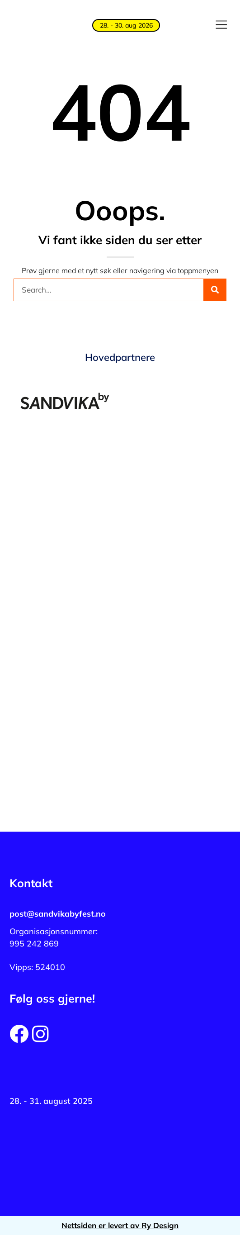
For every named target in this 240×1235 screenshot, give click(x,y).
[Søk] (214, 290)
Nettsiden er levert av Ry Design (120, 1225)
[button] (221, 25)
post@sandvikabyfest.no (57, 914)
